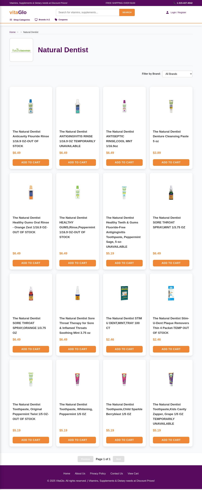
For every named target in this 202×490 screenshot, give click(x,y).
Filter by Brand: (151, 74)
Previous (85, 460)
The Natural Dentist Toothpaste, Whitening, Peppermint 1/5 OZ (76, 410)
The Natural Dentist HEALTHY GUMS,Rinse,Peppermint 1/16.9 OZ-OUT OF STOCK (77, 228)
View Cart (133, 474)
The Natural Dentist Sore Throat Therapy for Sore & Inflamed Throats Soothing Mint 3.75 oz (77, 326)
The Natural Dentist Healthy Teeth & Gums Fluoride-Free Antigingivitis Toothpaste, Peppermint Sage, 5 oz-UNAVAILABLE (123, 233)
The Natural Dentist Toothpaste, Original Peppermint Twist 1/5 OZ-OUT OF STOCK (31, 412)
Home (12, 33)
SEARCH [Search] (125, 12)
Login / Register (174, 12)
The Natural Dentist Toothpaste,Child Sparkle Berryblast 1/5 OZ (124, 410)
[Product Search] (85, 12)
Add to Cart (30, 163)
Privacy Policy (98, 474)
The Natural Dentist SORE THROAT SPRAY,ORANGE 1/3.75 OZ (29, 326)
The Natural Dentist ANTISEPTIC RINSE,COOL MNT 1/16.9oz (120, 139)
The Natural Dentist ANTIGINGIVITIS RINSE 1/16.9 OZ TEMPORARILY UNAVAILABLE (77, 139)
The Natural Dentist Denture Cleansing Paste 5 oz (171, 137)
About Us (80, 474)
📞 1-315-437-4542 (183, 3)
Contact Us (116, 474)
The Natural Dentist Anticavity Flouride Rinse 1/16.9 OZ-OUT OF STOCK (31, 139)
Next (118, 460)
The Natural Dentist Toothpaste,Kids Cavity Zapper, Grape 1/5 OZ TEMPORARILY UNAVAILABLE (169, 415)
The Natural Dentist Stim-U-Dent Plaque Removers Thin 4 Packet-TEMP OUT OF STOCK (171, 326)
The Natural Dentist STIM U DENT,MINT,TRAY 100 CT (124, 323)
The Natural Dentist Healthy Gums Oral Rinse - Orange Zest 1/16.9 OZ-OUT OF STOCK (31, 226)
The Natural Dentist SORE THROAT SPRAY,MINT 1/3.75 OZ (169, 223)
